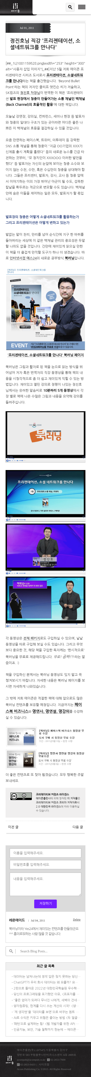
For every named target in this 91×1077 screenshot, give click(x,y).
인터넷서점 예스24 (23, 258)
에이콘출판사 (43, 798)
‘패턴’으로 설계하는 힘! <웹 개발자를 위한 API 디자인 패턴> (47, 1023)
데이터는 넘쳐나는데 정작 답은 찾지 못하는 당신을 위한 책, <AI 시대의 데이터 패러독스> (47, 976)
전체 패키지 (31, 638)
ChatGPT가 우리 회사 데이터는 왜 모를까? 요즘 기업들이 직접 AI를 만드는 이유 (47, 982)
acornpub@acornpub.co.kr (31, 1059)
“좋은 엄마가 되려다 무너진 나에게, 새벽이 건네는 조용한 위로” (47, 1000)
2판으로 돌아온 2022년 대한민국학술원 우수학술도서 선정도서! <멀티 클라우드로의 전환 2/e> (47, 988)
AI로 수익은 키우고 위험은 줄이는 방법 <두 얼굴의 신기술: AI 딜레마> (47, 1017)
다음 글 (78, 827)
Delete (77, 919)
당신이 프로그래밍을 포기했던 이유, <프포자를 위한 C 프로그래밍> (47, 994)
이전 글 (13, 827)
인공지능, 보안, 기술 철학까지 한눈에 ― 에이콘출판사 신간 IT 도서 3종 (47, 1029)
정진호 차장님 (30, 92)
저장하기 (45, 903)
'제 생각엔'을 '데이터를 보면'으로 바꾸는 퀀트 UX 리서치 (47, 1012)
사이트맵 (44, 1064)
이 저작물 (72, 798)
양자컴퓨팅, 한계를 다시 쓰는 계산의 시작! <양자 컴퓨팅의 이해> (47, 1006)
